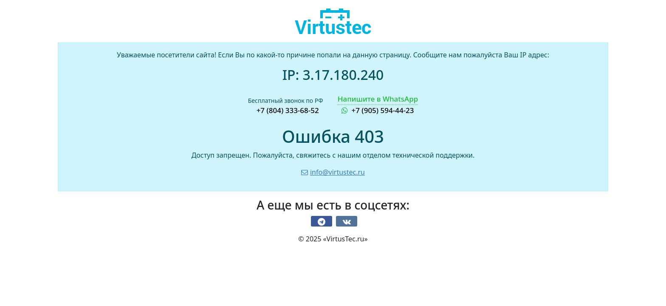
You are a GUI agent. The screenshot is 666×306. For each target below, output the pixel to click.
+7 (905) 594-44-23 (378, 104)
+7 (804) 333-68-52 (288, 110)
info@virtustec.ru (333, 172)
